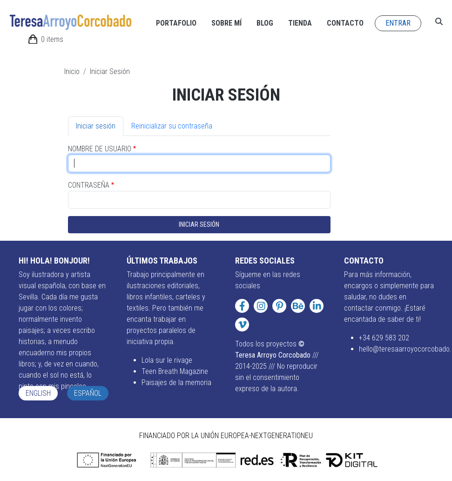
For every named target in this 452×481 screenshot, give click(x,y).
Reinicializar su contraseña (171, 126)
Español (87, 393)
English (38, 393)
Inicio (72, 71)
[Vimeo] (242, 325)
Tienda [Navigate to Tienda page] (300, 23)
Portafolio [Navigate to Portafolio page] (176, 23)
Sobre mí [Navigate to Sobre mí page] (226, 23)
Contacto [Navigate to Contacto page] (345, 23)
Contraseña (88, 185)
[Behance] (298, 306)
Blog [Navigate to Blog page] (264, 23)
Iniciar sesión (95, 126)
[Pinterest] (279, 306)
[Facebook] (242, 306)
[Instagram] (261, 306)
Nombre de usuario (99, 148)
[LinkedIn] (317, 306)
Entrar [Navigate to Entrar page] (398, 23)
